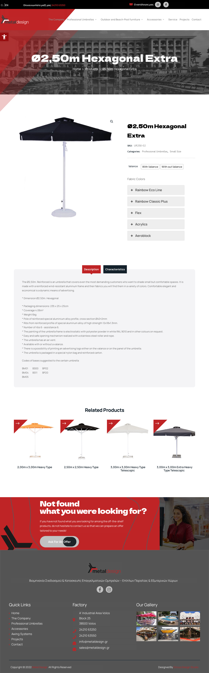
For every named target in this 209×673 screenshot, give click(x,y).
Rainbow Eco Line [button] (146, 190)
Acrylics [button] (138, 224)
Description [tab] (91, 269)
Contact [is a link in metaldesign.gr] (196, 19)
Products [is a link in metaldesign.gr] (91, 69)
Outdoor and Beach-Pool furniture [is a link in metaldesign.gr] (120, 19)
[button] (4, 37)
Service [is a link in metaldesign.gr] (172, 19)
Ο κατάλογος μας (141, 4)
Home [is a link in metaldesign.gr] (77, 69)
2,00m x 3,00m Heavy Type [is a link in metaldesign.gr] (34, 467)
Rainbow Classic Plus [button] (149, 201)
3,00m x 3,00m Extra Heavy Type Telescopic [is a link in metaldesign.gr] (174, 468)
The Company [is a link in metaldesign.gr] (56, 19)
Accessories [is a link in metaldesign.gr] (154, 19)
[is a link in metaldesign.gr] (158, 4)
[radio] (150, 166)
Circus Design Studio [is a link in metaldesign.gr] (185, 667)
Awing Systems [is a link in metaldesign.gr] (21, 634)
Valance (133, 166)
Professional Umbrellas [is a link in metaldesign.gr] (80, 19)
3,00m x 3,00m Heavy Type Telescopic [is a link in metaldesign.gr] (128, 468)
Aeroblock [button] (140, 235)
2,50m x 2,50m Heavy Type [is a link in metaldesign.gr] (81, 467)
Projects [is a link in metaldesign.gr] (184, 19)
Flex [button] (135, 213)
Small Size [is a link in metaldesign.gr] (175, 151)
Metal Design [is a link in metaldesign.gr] (40, 667)
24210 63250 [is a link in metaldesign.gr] (58, 5)
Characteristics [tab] (115, 269)
